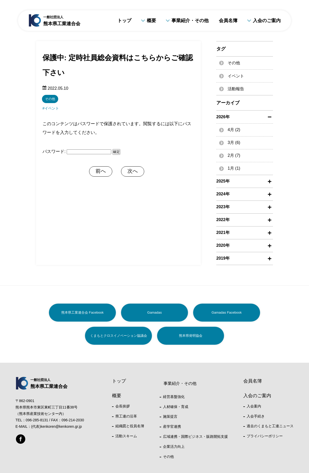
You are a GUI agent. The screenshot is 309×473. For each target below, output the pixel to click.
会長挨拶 (122, 406)
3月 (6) (234, 142)
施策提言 (170, 416)
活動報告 (236, 89)
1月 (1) (234, 168)
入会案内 (254, 406)
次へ (132, 171)
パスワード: (76, 151)
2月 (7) (234, 155)
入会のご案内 (267, 20)
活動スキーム (126, 436)
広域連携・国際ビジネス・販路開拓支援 (195, 436)
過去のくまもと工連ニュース (270, 426)
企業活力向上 (174, 446)
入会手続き (256, 416)
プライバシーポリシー (265, 436)
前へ (101, 171)
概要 (151, 20)
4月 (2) (234, 130)
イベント (52, 108)
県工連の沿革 (126, 416)
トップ (124, 20)
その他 (50, 99)
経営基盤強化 (174, 397)
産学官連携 (172, 426)
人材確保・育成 (175, 407)
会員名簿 (228, 20)
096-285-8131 (37, 420)
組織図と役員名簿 (129, 426)
